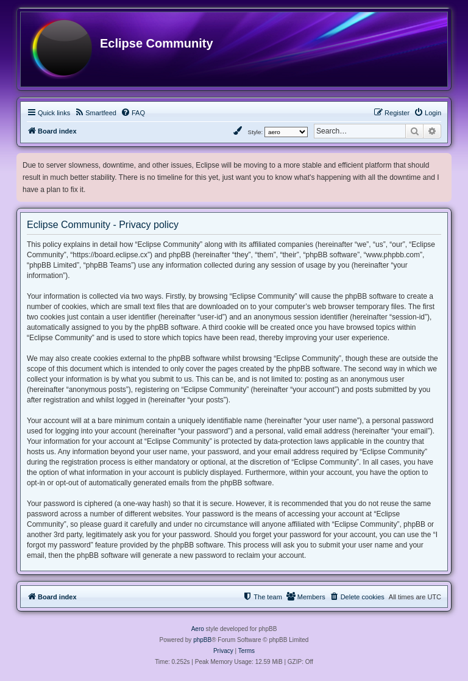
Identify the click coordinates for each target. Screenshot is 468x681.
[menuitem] (95, 112)
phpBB (202, 639)
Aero (197, 629)
